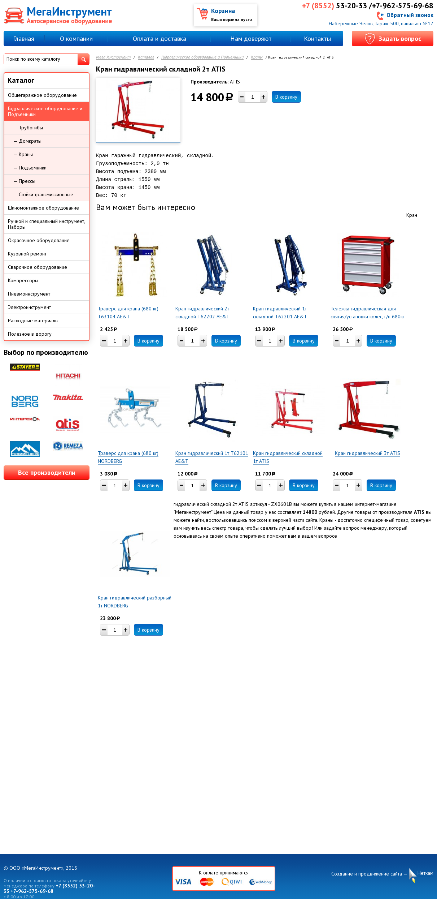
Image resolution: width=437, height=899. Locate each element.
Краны (257, 57)
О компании (76, 38)
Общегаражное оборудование (42, 95)
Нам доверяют (251, 38)
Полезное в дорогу (30, 334)
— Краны (23, 154)
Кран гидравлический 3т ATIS (367, 453)
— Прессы (24, 181)
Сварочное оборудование (37, 267)
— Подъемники (30, 167)
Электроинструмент (29, 307)
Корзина (223, 11)
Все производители (46, 472)
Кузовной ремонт (27, 253)
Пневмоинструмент (29, 294)
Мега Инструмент (113, 57)
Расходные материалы (33, 320)
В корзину (286, 97)
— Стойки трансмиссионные (43, 194)
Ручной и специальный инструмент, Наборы (46, 224)
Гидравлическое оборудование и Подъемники (202, 57)
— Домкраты (27, 141)
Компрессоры (23, 280)
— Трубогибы (28, 127)
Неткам (425, 873)
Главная (23, 38)
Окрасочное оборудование (39, 240)
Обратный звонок (409, 14)
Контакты (317, 38)
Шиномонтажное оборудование (43, 208)
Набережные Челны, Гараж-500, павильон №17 (381, 23)
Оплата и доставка (159, 38)
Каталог (146, 57)
